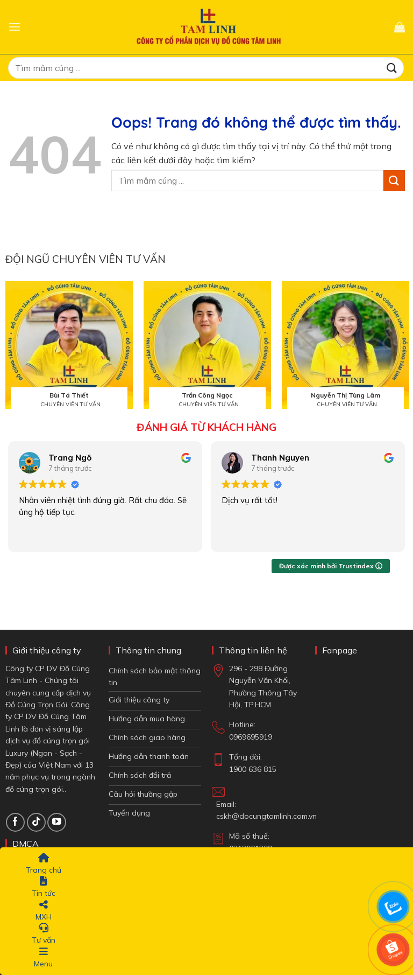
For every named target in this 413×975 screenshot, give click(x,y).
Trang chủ (43, 864)
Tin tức (43, 887)
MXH (43, 911)
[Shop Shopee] (393, 949)
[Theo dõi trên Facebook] (15, 822)
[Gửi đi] (392, 67)
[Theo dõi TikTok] (36, 822)
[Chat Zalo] (393, 906)
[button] (14, 26)
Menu (43, 957)
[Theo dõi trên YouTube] (56, 822)
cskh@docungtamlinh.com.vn (266, 816)
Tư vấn (43, 934)
